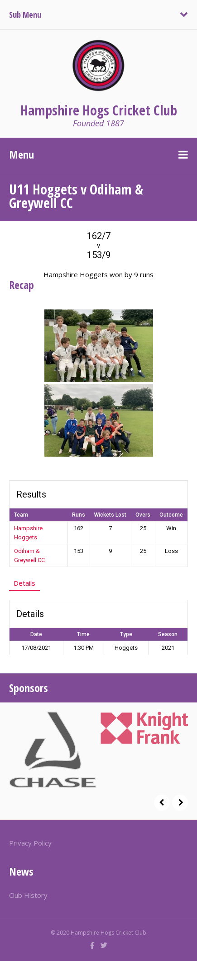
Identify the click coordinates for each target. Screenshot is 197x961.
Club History (28, 895)
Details (24, 583)
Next (180, 803)
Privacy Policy (30, 842)
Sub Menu (25, 14)
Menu (21, 154)
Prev (162, 803)
